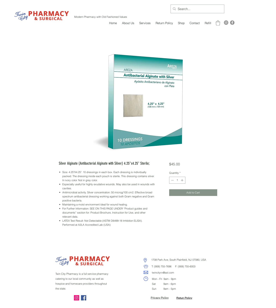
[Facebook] (232, 22)
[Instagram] (226, 22)
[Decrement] (172, 180)
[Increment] (182, 180)
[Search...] (197, 9)
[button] (218, 23)
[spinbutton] (177, 180)
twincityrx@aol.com (163, 272)
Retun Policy (184, 298)
